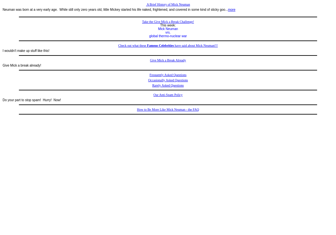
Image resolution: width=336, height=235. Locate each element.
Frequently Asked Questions (168, 75)
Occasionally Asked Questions (168, 80)
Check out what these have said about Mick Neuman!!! (168, 45)
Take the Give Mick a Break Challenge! (168, 22)
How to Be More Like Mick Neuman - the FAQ (168, 109)
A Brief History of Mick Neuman (168, 4)
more (231, 9)
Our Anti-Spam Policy (168, 95)
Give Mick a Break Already (168, 60)
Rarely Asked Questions (168, 85)
